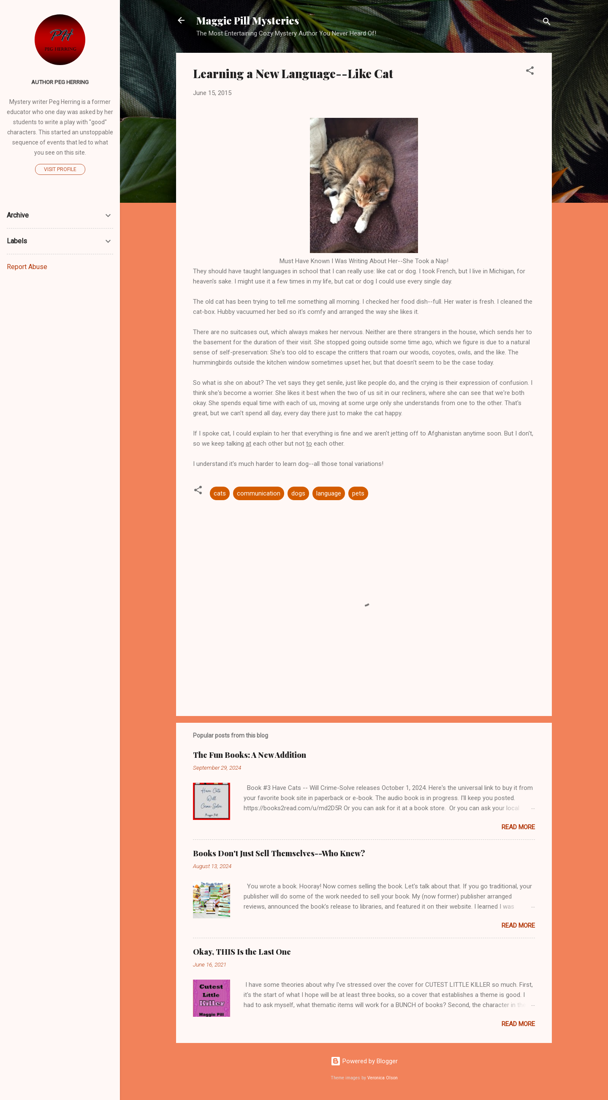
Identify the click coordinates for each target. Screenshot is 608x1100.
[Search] (547, 23)
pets (358, 493)
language (328, 493)
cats (220, 493)
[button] (530, 72)
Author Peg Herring (60, 82)
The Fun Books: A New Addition (249, 755)
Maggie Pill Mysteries (247, 20)
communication (258, 493)
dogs (298, 493)
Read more (518, 827)
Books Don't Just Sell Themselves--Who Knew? (279, 853)
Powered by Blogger (364, 1061)
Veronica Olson (382, 1078)
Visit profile (60, 169)
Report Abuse (27, 267)
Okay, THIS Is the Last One (242, 952)
